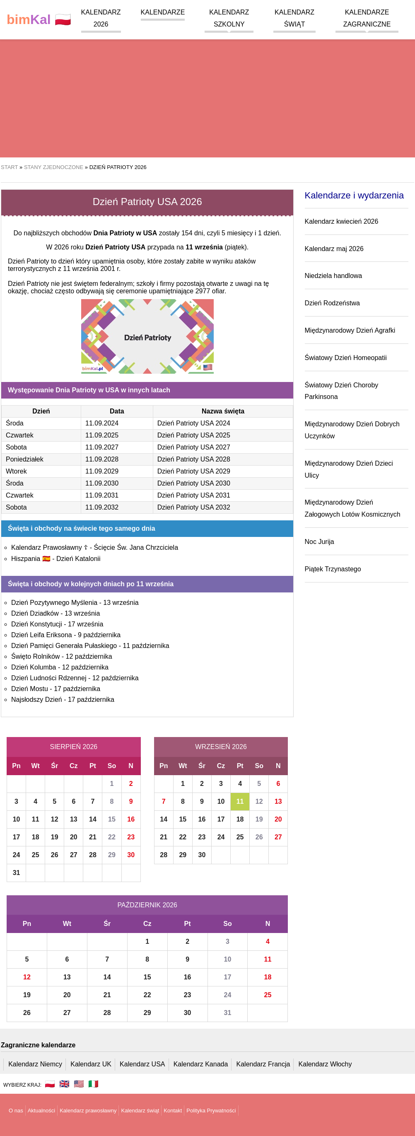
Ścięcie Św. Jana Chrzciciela (136, 547)
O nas (16, 1110)
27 (73, 854)
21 (93, 837)
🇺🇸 (79, 1083)
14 (93, 819)
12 (54, 819)
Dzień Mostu (29, 688)
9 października (99, 634)
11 (35, 819)
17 (16, 837)
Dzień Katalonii (78, 558)
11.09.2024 (101, 423)
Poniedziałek (24, 459)
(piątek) (216, 247)
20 (73, 837)
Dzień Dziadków (35, 613)
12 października (89, 656)
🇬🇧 (64, 1083)
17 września (85, 624)
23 (131, 837)
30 (131, 854)
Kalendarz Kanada (201, 1064)
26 (54, 854)
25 (35, 854)
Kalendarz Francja (263, 1064)
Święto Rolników (35, 656)
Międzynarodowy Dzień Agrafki (350, 330)
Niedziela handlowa (333, 275)
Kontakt (173, 1110)
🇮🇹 (93, 1083)
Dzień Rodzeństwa (332, 303)
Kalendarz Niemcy (35, 1064)
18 (35, 837)
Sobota (16, 447)
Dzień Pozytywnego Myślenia (54, 602)
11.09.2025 (101, 435)
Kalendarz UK (90, 1064)
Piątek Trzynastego (333, 569)
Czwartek (20, 435)
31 (16, 872)
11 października (146, 645)
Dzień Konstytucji (36, 624)
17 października (77, 688)
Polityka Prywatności (211, 1110)
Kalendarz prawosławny (88, 1110)
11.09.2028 (101, 459)
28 (93, 854)
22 (112, 837)
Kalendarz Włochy (325, 1064)
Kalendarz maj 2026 (334, 248)
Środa (15, 423)
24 (16, 854)
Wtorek (16, 471)
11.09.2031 (101, 495)
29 (112, 854)
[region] (207, 91)
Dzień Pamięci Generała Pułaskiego (64, 645)
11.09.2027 (101, 447)
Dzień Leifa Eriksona (41, 634)
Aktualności (41, 1110)
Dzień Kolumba (33, 667)
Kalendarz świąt (140, 1110)
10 (16, 819)
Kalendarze (163, 12)
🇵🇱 (39, 20)
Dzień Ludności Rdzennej (48, 678)
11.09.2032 (101, 507)
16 (131, 819)
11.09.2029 (101, 471)
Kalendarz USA (142, 1064)
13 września (120, 602)
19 (54, 837)
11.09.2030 (101, 483)
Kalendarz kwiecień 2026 (342, 221)
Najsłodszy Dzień (36, 699)
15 (112, 819)
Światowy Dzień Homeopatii (346, 357)
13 (73, 819)
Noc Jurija (319, 541)
